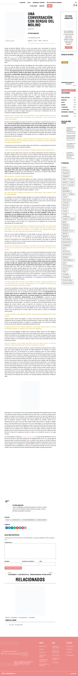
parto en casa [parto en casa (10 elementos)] (66, 251)
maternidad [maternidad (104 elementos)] (65, 228)
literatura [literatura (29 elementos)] (65, 219)
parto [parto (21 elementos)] (64, 248)
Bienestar (30, 40)
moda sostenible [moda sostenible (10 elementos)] (67, 239)
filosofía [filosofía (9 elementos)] (65, 197)
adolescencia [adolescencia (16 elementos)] (66, 171)
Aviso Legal (55, 655)
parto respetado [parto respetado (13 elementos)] (67, 254)
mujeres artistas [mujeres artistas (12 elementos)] (67, 242)
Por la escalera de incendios (54, 2)
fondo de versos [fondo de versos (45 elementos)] (67, 200)
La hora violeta (14, 57)
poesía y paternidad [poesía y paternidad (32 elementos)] (67, 266)
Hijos (35, 40)
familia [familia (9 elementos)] (64, 194)
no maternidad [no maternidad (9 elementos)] (66, 245)
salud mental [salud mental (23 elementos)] (66, 275)
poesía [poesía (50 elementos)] (64, 263)
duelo (8, 520)
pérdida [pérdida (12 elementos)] (64, 272)
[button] (6, 527)
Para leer (45, 40)
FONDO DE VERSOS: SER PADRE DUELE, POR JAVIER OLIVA (71, 137)
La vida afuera (65, 109)
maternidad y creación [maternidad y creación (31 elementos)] (68, 231)
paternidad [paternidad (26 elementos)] (65, 257)
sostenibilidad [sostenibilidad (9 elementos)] (66, 277)
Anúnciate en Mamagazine (43, 660)
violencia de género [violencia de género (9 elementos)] (67, 280)
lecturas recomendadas (28, 520)
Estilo (29, 2)
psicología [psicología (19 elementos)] (65, 269)
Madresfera (70, 655)
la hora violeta (16, 520)
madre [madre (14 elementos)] (72, 219)
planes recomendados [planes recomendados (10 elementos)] (68, 260)
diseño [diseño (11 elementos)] (72, 182)
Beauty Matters (65, 97)
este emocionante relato (28, 436)
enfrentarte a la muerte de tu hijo (15, 238)
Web (40, 561)
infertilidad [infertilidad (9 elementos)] (65, 206)
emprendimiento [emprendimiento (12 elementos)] (66, 191)
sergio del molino (41, 520)
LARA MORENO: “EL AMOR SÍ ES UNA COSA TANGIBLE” (71, 145)
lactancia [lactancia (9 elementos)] (65, 211)
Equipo (41, 649)
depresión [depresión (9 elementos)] (65, 182)
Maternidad (14, 617)
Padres (40, 40)
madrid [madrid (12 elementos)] (64, 222)
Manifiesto (42, 646)
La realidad (22, 2)
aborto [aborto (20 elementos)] (64, 168)
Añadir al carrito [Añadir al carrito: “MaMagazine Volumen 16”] (68, 90)
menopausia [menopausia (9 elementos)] (65, 236)
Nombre (7, 561)
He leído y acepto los (11, 653)
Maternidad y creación (39, 2)
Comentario (8, 542)
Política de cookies (55, 658)
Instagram (70, 646)
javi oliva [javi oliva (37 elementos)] (65, 208)
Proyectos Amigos (42, 656)
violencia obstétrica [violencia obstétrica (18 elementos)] (68, 283)
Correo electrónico (28, 561)
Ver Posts (68, 47)
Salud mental (31, 617)
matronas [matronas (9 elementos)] (65, 234)
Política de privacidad (55, 651)
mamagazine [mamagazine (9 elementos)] (65, 225)
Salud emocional (23, 617)
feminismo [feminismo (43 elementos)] (71, 194)
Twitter (69, 652)
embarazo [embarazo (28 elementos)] (65, 188)
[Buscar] (76, 2)
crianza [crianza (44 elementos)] (64, 179)
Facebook (70, 649)
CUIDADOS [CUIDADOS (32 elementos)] (71, 179)
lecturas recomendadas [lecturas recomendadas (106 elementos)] (66, 215)
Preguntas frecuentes (55, 647)
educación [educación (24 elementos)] (70, 185)
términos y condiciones (16, 653)
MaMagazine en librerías (44, 664)
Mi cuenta (55, 662)
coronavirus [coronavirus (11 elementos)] (66, 176)
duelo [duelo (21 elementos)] (64, 185)
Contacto (42, 652)
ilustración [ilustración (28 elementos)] (65, 203)
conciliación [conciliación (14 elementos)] (66, 173)
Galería (63, 104)
